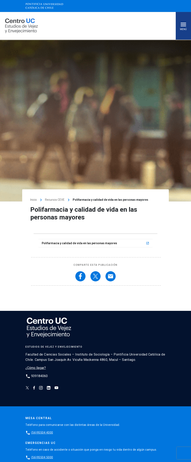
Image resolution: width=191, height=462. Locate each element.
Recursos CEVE (55, 199)
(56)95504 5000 (42, 457)
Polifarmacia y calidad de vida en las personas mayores (95, 243)
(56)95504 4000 (42, 432)
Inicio (33, 199)
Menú (183, 26)
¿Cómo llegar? (35, 368)
